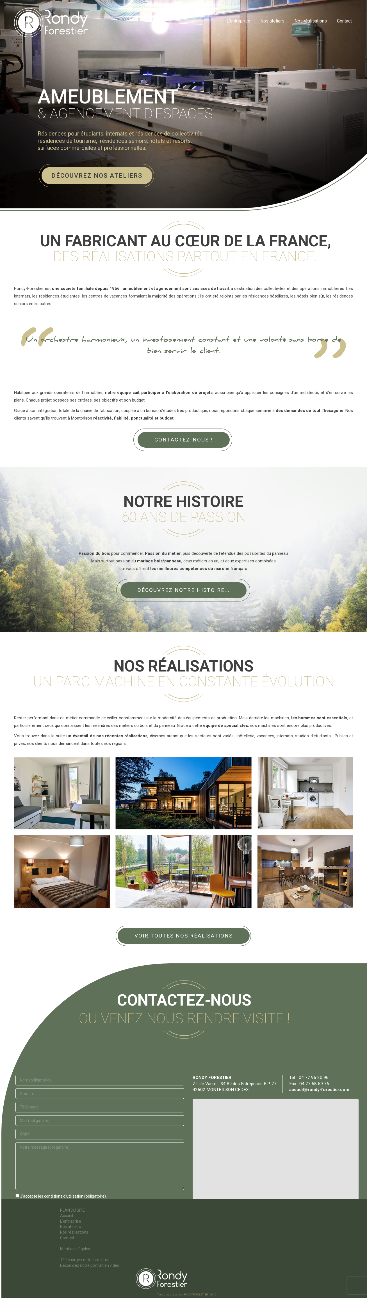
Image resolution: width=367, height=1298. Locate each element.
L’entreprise (70, 1221)
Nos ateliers (70, 1226)
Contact (67, 1238)
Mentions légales (75, 1249)
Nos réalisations (74, 1232)
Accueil (66, 1215)
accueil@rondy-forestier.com (319, 1089)
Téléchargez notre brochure (85, 1260)
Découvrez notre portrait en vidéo (89, 1265)
